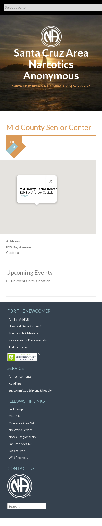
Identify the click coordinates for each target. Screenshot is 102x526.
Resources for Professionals (28, 340)
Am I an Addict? (19, 319)
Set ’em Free (17, 451)
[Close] (51, 181)
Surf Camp (16, 409)
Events (24, 196)
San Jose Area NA (21, 444)
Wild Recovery (18, 458)
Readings (15, 383)
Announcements (20, 376)
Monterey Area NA (21, 423)
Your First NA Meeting (23, 333)
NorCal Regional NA (22, 437)
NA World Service (21, 430)
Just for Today (18, 347)
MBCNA (14, 416)
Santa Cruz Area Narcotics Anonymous (51, 64)
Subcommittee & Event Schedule (30, 390)
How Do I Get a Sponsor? (25, 326)
